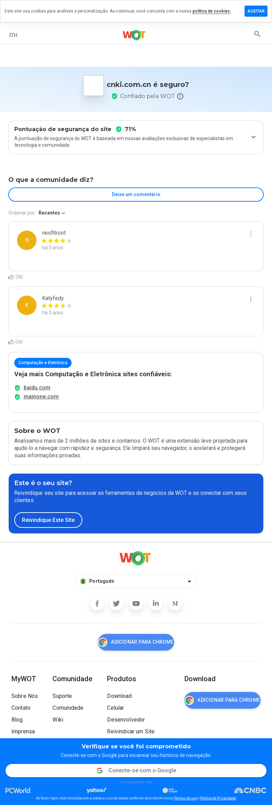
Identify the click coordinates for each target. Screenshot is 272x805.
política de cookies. (211, 11)
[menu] (13, 34)
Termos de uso (185, 798)
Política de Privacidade (218, 798)
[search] (257, 34)
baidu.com (37, 387)
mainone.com (41, 396)
